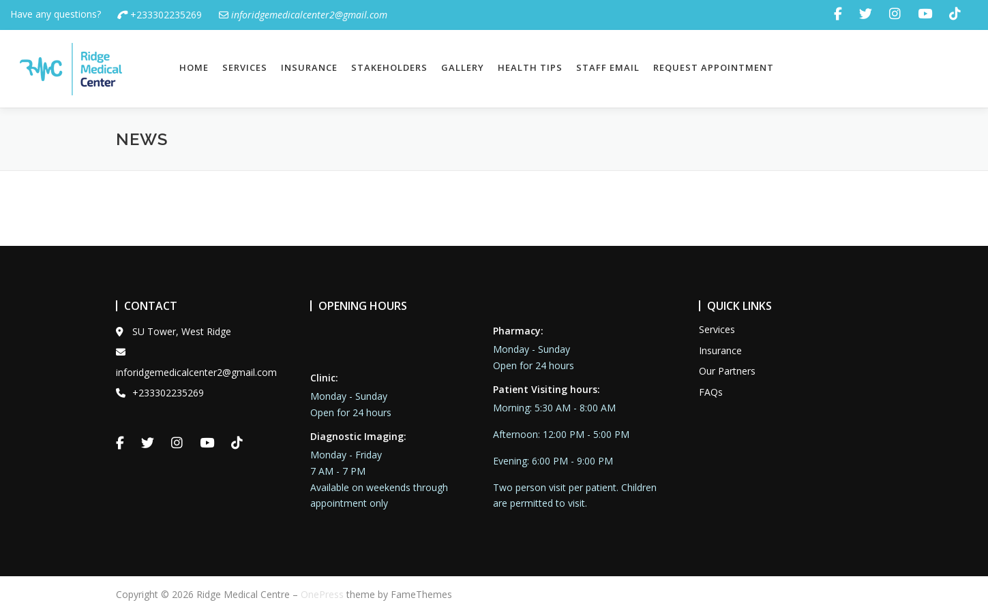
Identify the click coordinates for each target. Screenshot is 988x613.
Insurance (309, 67)
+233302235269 (159, 14)
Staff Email (608, 67)
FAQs (711, 392)
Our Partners (727, 370)
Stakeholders (389, 67)
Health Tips (530, 67)
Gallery (462, 67)
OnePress (322, 594)
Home (194, 67)
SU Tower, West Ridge (173, 331)
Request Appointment (713, 67)
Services (244, 67)
